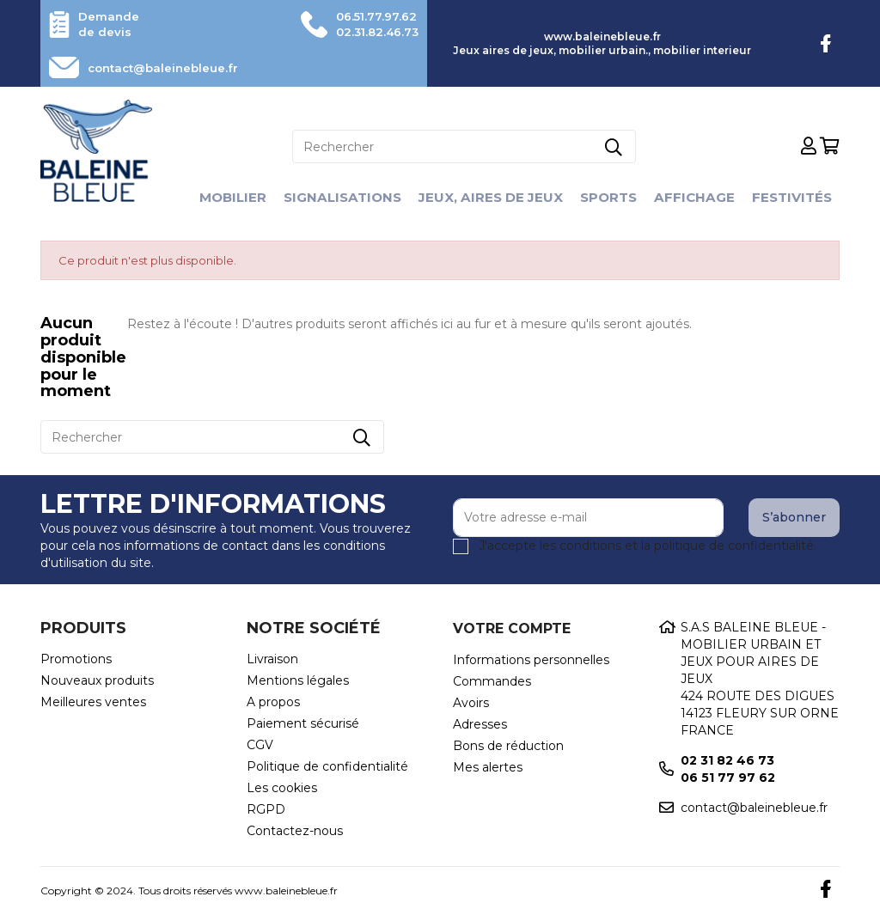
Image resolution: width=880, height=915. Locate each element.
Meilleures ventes (93, 702)
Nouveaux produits (97, 680)
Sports (613, 197)
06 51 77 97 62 (728, 777)
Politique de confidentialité (327, 766)
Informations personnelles (531, 660)
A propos (273, 702)
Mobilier (221, 197)
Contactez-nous (295, 831)
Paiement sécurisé (303, 723)
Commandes (492, 681)
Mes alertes (487, 767)
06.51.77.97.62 (371, 16)
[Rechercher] (464, 146)
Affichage (701, 197)
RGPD (266, 809)
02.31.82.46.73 (372, 32)
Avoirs (471, 703)
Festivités (802, 197)
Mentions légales (298, 680)
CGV (260, 745)
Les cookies (282, 788)
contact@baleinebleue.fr (171, 68)
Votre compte (512, 628)
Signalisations (336, 197)
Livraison (272, 659)
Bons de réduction (508, 745)
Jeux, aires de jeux (490, 197)
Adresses (480, 724)
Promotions (76, 659)
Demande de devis (110, 24)
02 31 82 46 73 (727, 760)
